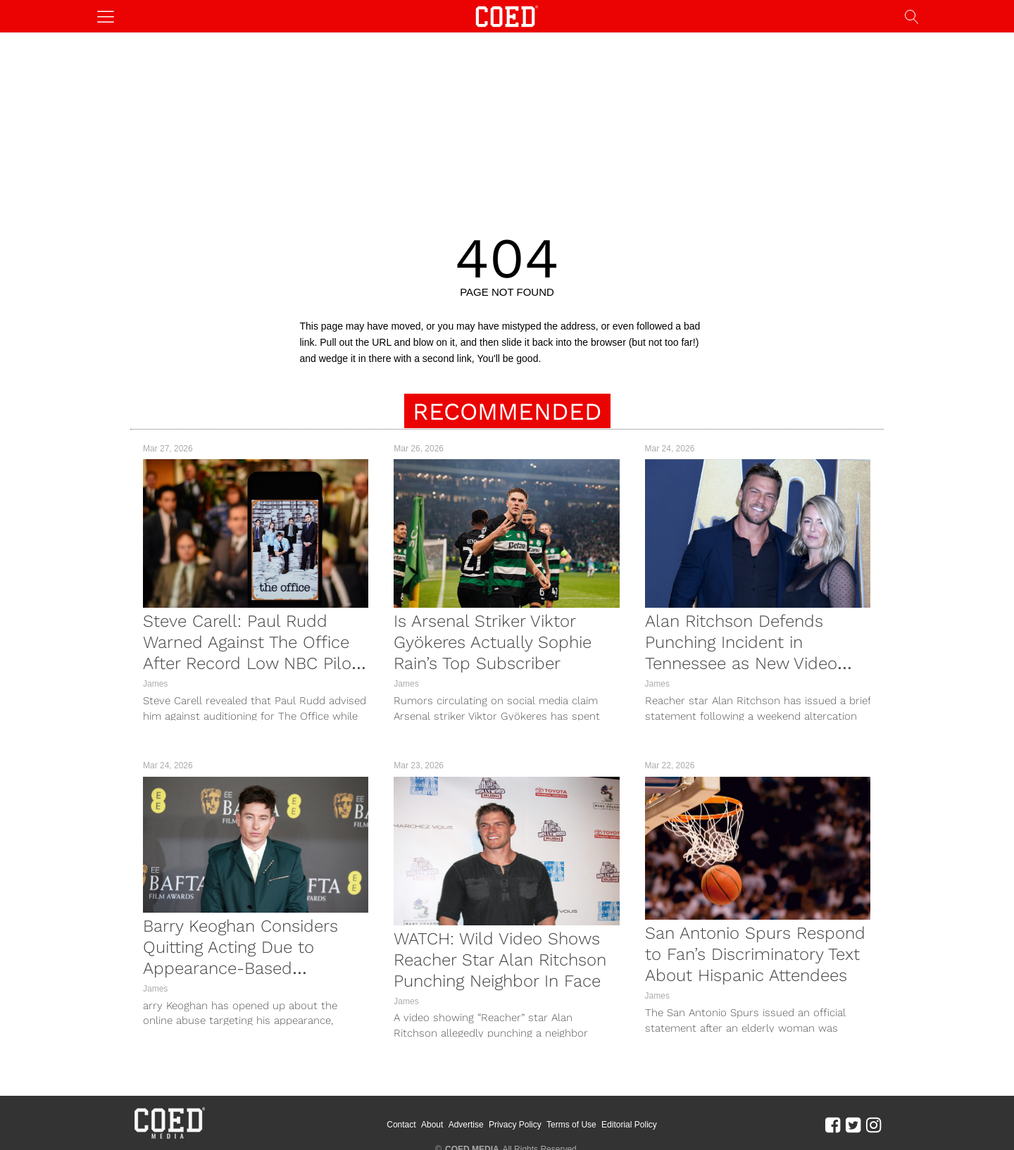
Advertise (466, 1125)
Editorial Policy (629, 1125)
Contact (401, 1125)
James (155, 684)
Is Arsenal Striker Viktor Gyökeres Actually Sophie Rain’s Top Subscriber (493, 642)
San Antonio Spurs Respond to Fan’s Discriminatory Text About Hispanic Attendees (755, 954)
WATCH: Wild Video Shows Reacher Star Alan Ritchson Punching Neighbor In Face (500, 960)
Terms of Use (571, 1125)
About (432, 1125)
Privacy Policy (515, 1125)
